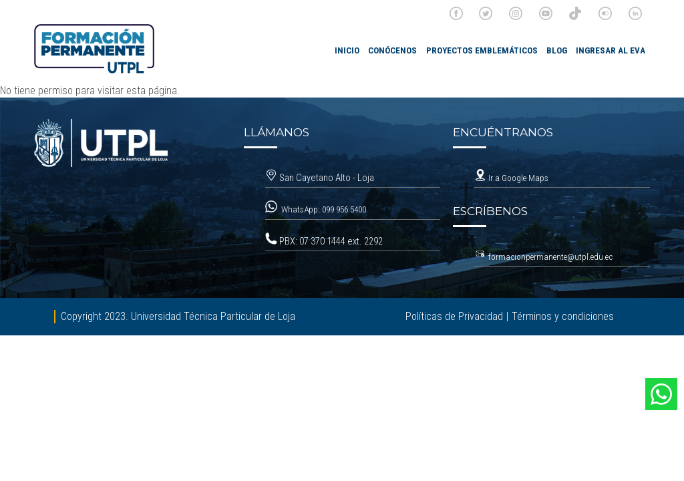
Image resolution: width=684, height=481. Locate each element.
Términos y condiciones (563, 316)
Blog (556, 50)
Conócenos (392, 50)
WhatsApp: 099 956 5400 (324, 209)
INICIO (347, 50)
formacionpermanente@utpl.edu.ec (550, 257)
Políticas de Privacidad (454, 316)
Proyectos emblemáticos (482, 50)
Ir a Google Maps (511, 178)
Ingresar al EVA (610, 50)
